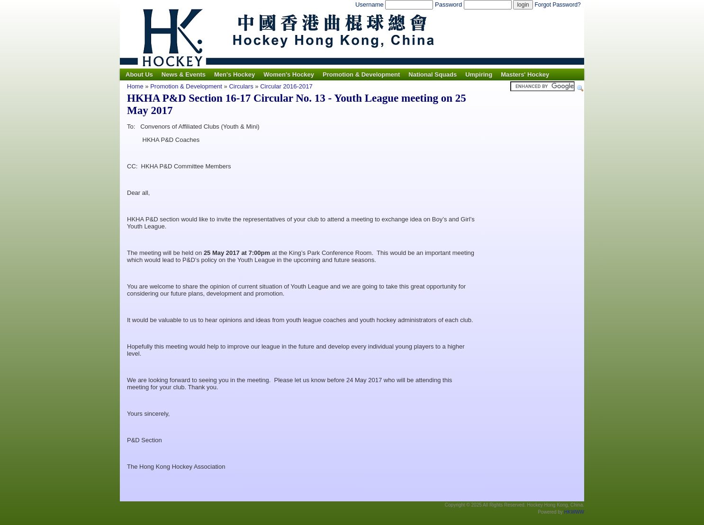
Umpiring (478, 74)
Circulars (241, 86)
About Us (139, 74)
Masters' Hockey (525, 74)
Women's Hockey (288, 74)
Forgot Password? (557, 4)
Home (135, 86)
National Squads (432, 74)
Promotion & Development (361, 74)
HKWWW (574, 512)
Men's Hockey (234, 74)
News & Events (184, 74)
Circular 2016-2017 (286, 86)
